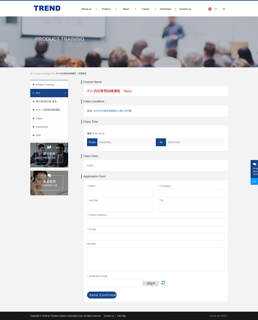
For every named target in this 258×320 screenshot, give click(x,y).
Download (165, 9)
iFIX (52, 73)
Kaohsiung (52, 126)
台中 (52, 135)
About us (86, 9)
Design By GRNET (219, 316)
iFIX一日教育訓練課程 (52, 109)
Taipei (52, 118)
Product (106, 9)
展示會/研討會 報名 (52, 101)
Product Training (42, 73)
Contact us (185, 9)
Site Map (121, 316)
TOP (254, 182)
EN (216, 9)
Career (145, 9)
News (126, 9)
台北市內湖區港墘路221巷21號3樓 (112, 110)
